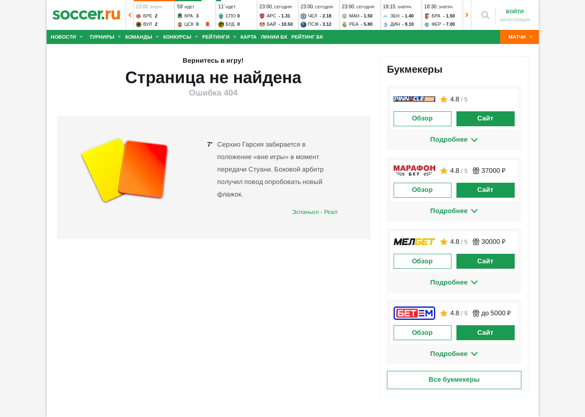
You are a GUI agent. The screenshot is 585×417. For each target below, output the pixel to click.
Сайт (485, 118)
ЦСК (189, 24)
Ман (354, 15)
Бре (147, 15)
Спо (230, 15)
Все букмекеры (454, 379)
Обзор (422, 118)
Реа (353, 24)
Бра (435, 15)
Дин (395, 24)
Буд (230, 24)
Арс (271, 15)
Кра (188, 15)
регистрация (515, 19)
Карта (248, 37)
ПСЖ (313, 24)
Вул (147, 24)
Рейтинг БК (307, 37)
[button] (130, 15)
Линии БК (274, 37)
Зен (394, 15)
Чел (312, 15)
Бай (271, 24)
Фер (436, 24)
